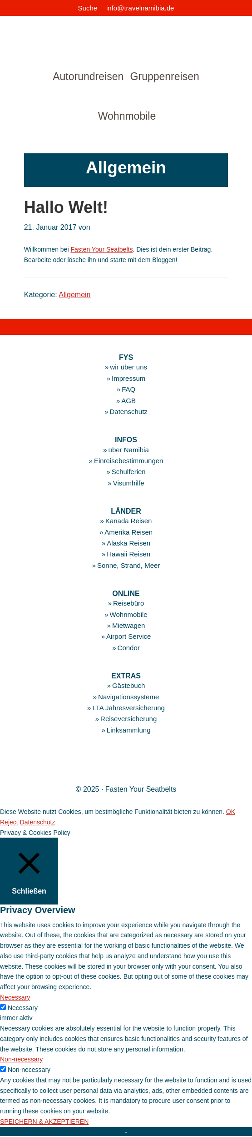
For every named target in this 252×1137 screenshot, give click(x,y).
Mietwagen (128, 625)
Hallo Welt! (66, 207)
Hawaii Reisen (128, 554)
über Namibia (129, 450)
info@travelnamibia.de (140, 8)
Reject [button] (9, 822)
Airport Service (128, 636)
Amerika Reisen (128, 532)
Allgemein (74, 294)
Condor (129, 648)
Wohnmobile (129, 614)
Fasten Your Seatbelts (101, 249)
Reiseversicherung (128, 719)
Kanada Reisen (128, 521)
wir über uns (128, 367)
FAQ (128, 389)
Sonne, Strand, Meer (128, 565)
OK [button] (230, 811)
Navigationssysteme (128, 697)
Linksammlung (129, 730)
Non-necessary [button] (21, 1059)
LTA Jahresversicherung (128, 708)
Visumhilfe (128, 483)
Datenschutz (128, 411)
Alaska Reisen (128, 543)
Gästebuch (128, 685)
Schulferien (129, 471)
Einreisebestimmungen (128, 461)
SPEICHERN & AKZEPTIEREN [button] (44, 1121)
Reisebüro (128, 603)
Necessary (23, 1007)
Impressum (128, 378)
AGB (128, 400)
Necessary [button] (15, 997)
